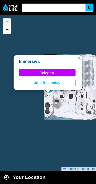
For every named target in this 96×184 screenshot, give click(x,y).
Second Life (11, 8)
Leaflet (69, 169)
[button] (79, 58)
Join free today (47, 83)
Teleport (47, 73)
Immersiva (29, 61)
